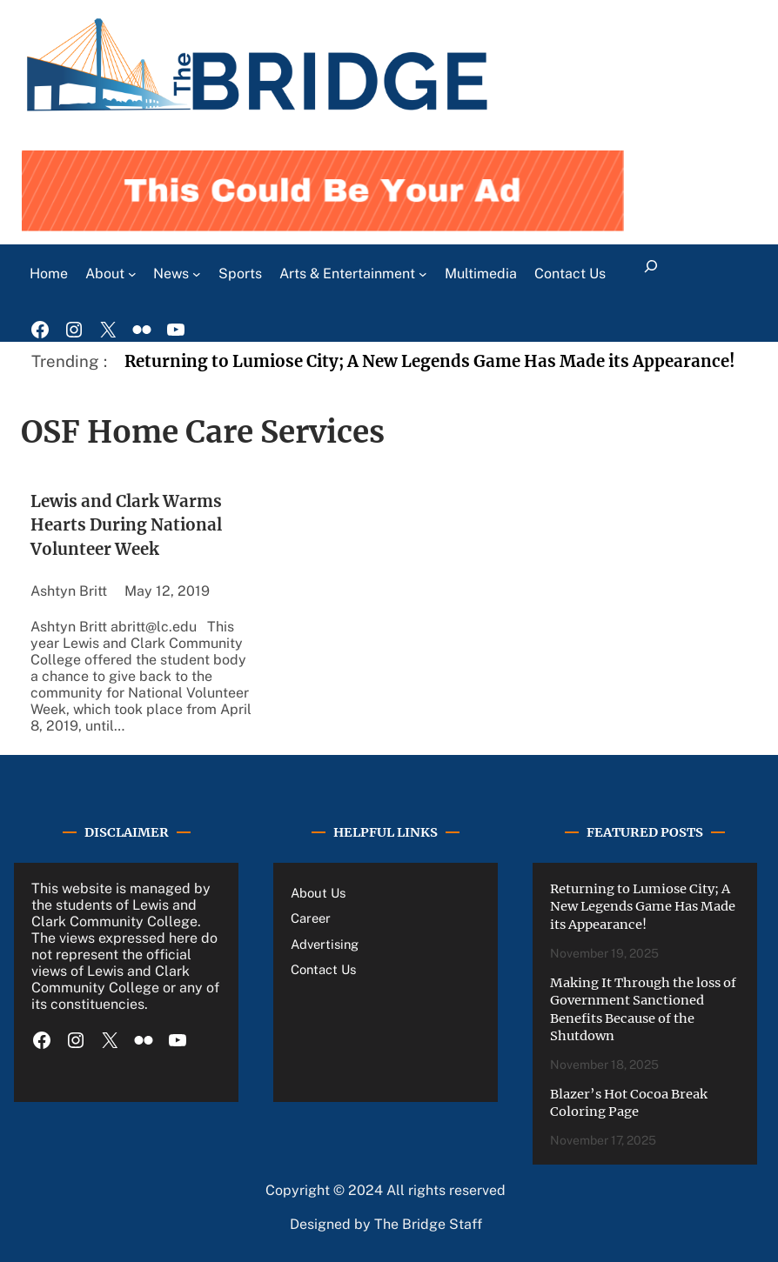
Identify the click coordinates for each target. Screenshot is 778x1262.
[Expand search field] (651, 274)
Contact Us (323, 969)
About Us (318, 892)
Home (49, 273)
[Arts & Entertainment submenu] (423, 274)
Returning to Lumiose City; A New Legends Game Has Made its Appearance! (431, 361)
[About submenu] (132, 274)
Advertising (325, 944)
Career (311, 918)
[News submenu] (196, 274)
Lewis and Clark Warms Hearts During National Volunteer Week (126, 525)
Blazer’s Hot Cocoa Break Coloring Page (629, 1103)
